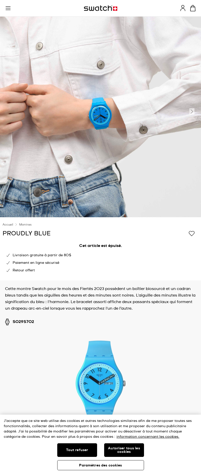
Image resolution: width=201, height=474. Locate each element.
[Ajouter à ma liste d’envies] (192, 233)
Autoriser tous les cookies (124, 450)
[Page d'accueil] (100, 8)
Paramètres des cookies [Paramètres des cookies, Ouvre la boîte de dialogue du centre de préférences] (100, 465)
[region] (100, 444)
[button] (8, 8)
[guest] (183, 8)
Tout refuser (77, 450)
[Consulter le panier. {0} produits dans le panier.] (193, 8)
